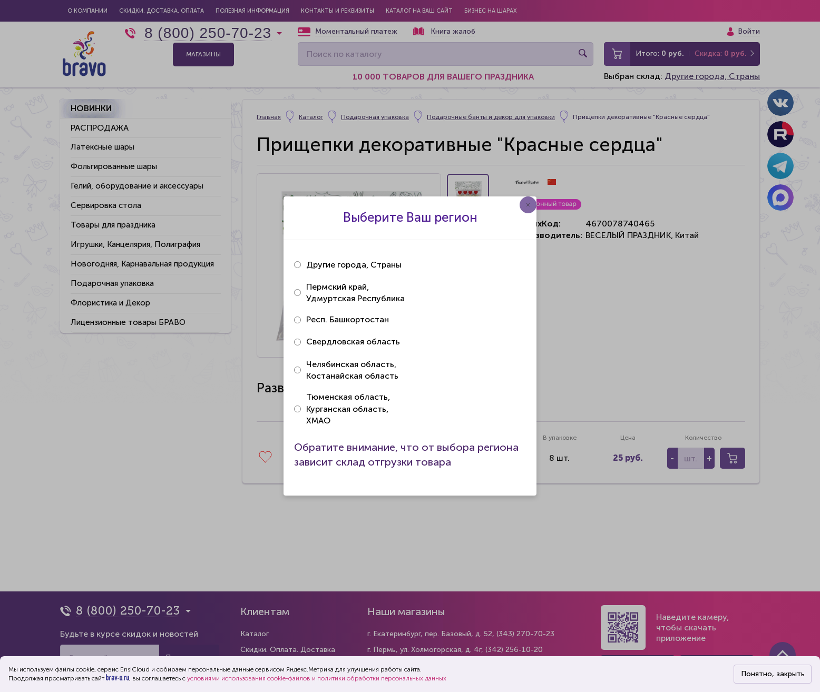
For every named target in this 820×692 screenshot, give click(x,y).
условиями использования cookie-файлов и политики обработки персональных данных (316, 678)
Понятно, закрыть (773, 673)
